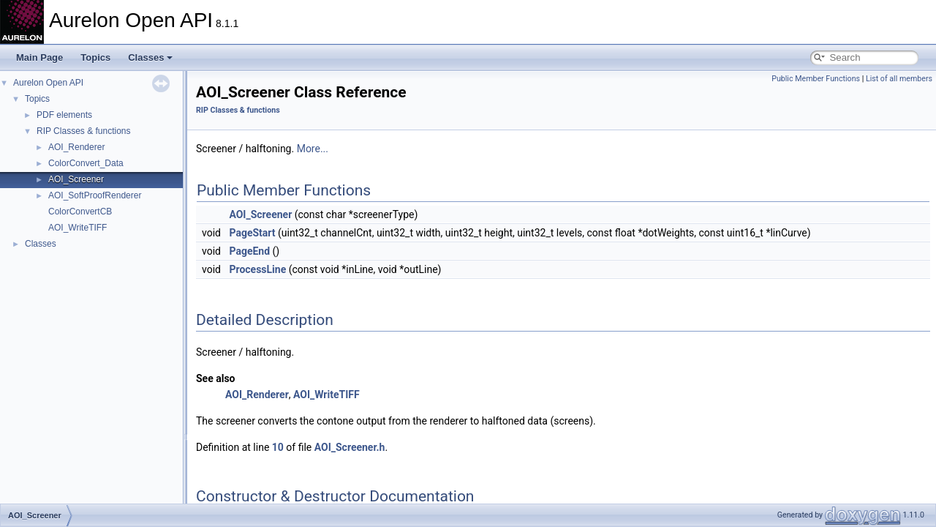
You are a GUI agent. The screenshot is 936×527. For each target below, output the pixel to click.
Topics (95, 57)
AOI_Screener (76, 179)
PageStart (252, 233)
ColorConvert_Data (86, 163)
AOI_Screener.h (349, 447)
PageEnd (249, 251)
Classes (150, 57)
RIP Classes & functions (84, 131)
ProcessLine (257, 269)
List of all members (899, 78)
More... (312, 148)
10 (278, 447)
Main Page (39, 57)
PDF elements (64, 115)
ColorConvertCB (80, 211)
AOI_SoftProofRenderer (94, 195)
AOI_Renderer (76, 147)
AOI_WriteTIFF (77, 228)
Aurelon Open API (48, 83)
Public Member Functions (815, 78)
